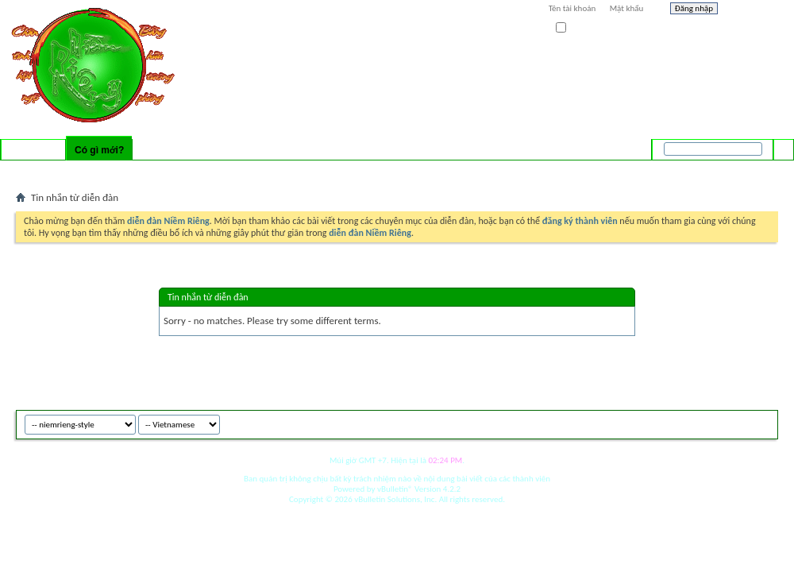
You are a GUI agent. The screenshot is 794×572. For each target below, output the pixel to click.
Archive (732, 422)
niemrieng (689, 422)
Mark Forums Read (228, 171)
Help (752, 10)
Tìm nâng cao (751, 170)
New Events (159, 171)
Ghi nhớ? (578, 28)
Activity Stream (49, 171)
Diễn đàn (33, 150)
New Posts (107, 171)
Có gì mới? (99, 150)
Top (761, 422)
